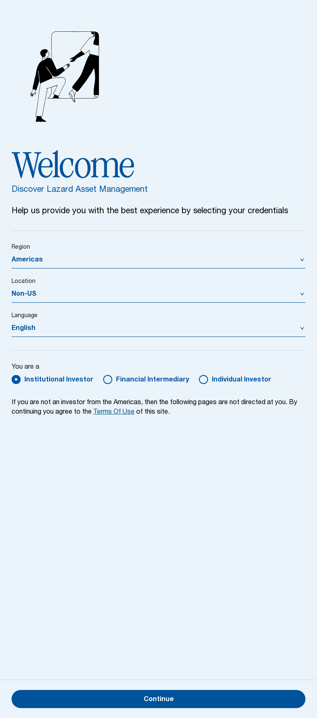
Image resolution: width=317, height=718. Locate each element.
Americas (27, 260)
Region (21, 247)
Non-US (24, 294)
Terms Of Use (114, 412)
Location (23, 282)
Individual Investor (241, 380)
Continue (159, 700)
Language (25, 316)
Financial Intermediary (152, 380)
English (23, 328)
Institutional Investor (58, 380)
